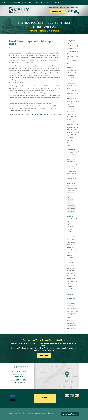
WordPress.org (71, 328)
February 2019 (71, 119)
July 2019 (69, 106)
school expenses (20, 106)
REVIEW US (44, 398)
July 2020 (69, 75)
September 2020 (72, 70)
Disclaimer (44, 413)
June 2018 (70, 140)
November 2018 (71, 127)
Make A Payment (71, 414)
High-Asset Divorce (72, 56)
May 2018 (69, 142)
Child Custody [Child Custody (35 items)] (70, 199)
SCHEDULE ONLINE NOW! (65, 11)
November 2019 (71, 96)
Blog (48, 2)
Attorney (28, 2)
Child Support (26, 47)
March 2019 (70, 117)
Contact (58, 2)
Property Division (72, 61)
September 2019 (72, 101)
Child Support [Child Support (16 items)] (70, 202)
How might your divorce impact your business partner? (73, 164)
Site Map (52, 413)
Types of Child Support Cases (34, 114)
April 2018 (70, 145)
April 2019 (70, 114)
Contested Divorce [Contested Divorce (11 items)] (71, 205)
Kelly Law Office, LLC (21, 413)
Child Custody (71, 46)
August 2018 (70, 135)
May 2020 (69, 80)
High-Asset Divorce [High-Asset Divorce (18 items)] (71, 208)
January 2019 (71, 122)
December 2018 (71, 124)
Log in (68, 320)
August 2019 (70, 104)
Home (3, 2)
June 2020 (70, 78)
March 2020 (70, 85)
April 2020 (70, 83)
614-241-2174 (81, 12)
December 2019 (71, 93)
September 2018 (72, 132)
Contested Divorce (72, 51)
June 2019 (70, 109)
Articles (39, 2)
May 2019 (69, 111)
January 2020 (71, 91)
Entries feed (70, 323)
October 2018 (71, 130)
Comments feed (71, 325)
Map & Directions (19, 376)
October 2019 (71, 98)
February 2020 (71, 88)
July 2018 (69, 137)
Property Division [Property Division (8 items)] (70, 211)
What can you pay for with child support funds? (72, 181)
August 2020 (70, 72)
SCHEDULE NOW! (44, 355)
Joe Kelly (12, 47)
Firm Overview (15, 2)
